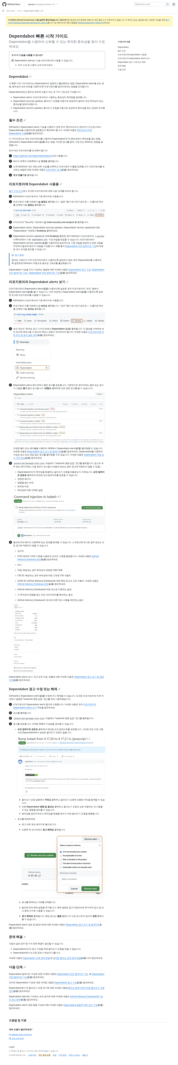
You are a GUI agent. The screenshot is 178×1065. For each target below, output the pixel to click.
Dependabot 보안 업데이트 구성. (73, 973)
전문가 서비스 (74, 1055)
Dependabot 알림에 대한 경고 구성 (80, 1004)
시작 (19, 10)
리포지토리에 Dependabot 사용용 (35, 184)
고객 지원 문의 (16, 1038)
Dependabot (20, 76)
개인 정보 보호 (44, 1055)
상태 (54, 1055)
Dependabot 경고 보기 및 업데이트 (44, 451)
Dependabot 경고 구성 (80, 269)
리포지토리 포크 (53, 169)
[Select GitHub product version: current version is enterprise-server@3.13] (43, 4)
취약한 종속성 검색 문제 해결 (67, 958)
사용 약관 (32, 1055)
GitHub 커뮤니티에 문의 (20, 1034)
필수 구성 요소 (16, 190)
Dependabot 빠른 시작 (33, 10)
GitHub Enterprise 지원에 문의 (91, 22)
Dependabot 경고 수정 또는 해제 (34, 689)
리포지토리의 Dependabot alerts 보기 (39, 281)
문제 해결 (17, 936)
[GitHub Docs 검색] (149, 4)
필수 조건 (17, 120)
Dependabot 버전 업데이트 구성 (80, 246)
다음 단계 (17, 967)
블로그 (85, 1055)
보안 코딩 (10, 10)
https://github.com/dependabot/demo (32, 155)
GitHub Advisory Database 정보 (33, 584)
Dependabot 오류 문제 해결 (36, 958)
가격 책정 (62, 1055)
